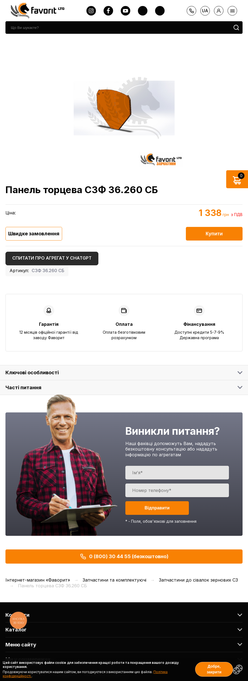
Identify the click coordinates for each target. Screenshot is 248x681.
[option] (124, 108)
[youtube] (125, 11)
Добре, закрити (214, 669)
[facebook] (108, 11)
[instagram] (91, 11)
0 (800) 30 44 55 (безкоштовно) (124, 556)
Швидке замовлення (33, 233)
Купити (214, 233)
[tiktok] (160, 11)
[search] (117, 27)
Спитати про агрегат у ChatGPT (52, 258)
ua (205, 10)
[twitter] (142, 11)
